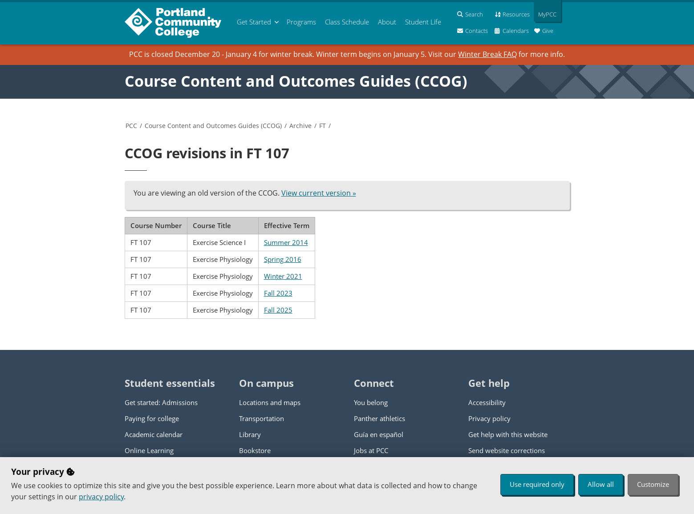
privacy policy (101, 497)
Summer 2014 (286, 242)
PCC (131, 125)
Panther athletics (379, 418)
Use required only (537, 484)
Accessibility (487, 402)
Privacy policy (489, 418)
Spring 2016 (282, 259)
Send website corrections (506, 450)
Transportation (261, 418)
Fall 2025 (278, 309)
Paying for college (152, 418)
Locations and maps (269, 402)
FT (322, 125)
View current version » (318, 193)
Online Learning (149, 450)
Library (250, 434)
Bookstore (255, 450)
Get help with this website (508, 434)
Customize (653, 484)
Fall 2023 (278, 293)
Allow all (601, 484)
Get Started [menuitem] (254, 21)
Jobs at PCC (371, 450)
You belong (371, 402)
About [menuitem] (387, 21)
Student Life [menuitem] (423, 21)
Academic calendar (154, 434)
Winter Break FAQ (487, 54)
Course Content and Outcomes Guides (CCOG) (296, 81)
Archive (300, 125)
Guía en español (378, 434)
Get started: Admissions (161, 402)
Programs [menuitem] (301, 21)
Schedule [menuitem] (347, 21)
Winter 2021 (283, 276)
